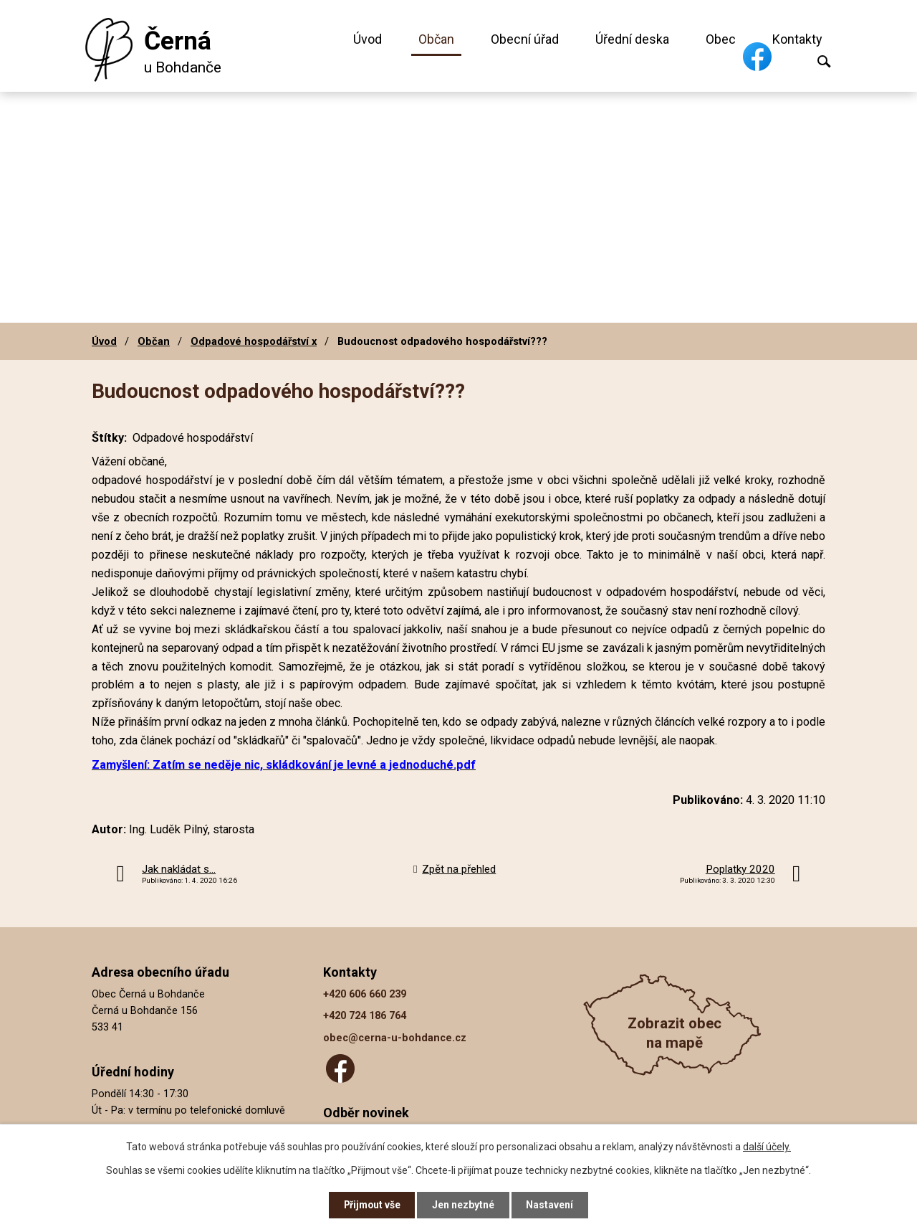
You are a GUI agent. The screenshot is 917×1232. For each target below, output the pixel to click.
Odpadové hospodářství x (254, 341)
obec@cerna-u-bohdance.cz (394, 1038)
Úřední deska (632, 39)
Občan (436, 39)
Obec (721, 39)
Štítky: (109, 438)
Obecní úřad (525, 39)
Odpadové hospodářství (193, 438)
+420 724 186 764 (364, 1016)
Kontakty (797, 39)
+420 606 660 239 (364, 994)
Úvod (367, 39)
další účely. (767, 1146)
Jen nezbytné (464, 1204)
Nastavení (551, 1204)
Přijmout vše (371, 1204)
